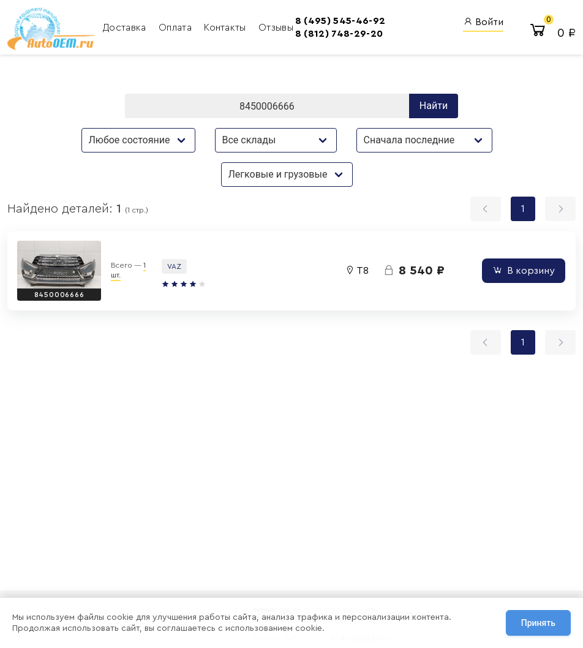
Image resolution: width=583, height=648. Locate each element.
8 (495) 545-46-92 (340, 21)
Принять (538, 623)
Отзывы (275, 27)
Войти (483, 22)
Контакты (226, 27)
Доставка (126, 27)
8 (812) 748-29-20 (339, 34)
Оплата (176, 27)
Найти (433, 105)
